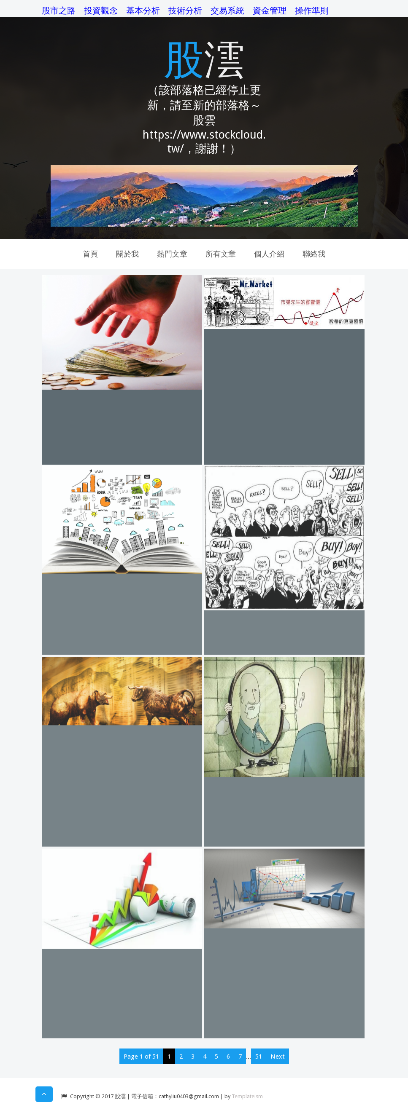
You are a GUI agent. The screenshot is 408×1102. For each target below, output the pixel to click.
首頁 (90, 253)
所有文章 (220, 253)
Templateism (247, 1096)
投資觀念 (101, 10)
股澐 (204, 58)
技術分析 (185, 10)
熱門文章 (172, 253)
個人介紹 (269, 253)
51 (258, 1056)
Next (277, 1056)
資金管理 (269, 10)
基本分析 (143, 10)
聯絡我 (314, 253)
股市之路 (59, 10)
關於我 (127, 253)
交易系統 (227, 10)
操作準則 (312, 10)
